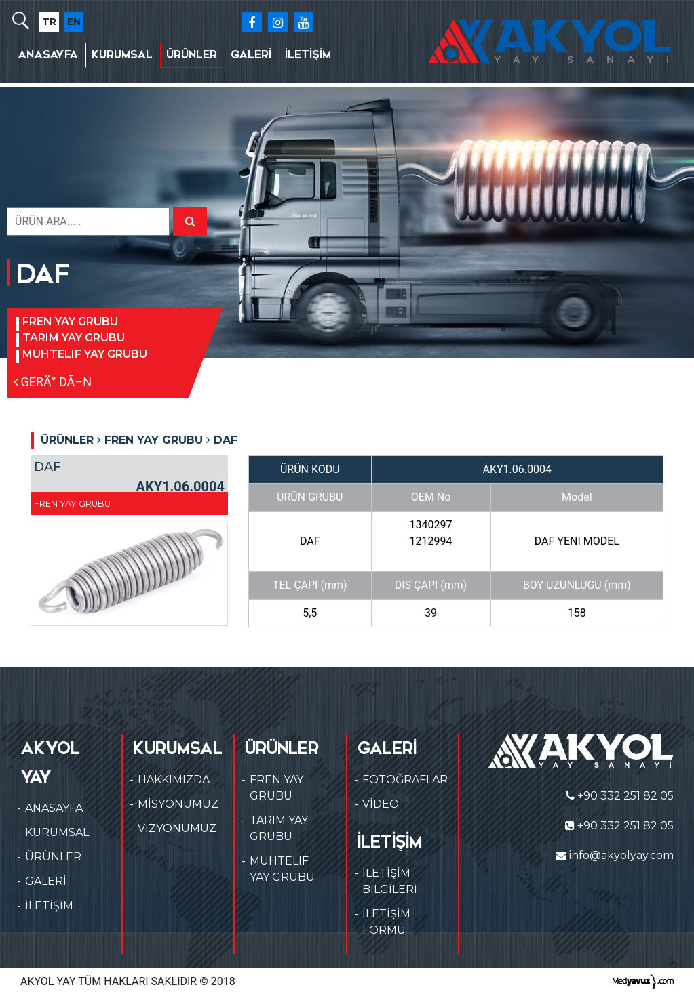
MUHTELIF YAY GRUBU (84, 354)
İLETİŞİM (308, 54)
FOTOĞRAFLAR (405, 779)
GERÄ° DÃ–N (53, 382)
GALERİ (251, 54)
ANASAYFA (48, 54)
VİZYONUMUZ (177, 828)
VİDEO (380, 803)
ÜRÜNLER (191, 54)
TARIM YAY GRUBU (73, 337)
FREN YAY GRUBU (70, 321)
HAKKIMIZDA (174, 779)
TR (49, 22)
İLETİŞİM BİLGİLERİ (389, 881)
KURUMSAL (122, 54)
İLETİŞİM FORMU (386, 921)
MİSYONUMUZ (178, 803)
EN (74, 22)
